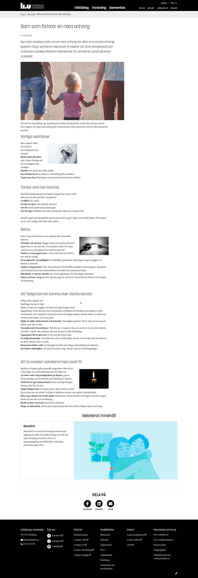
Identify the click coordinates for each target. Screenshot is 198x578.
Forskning (99, 7)
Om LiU (142, 8)
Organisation (106, 545)
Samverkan (117, 7)
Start (23, 14)
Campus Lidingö (81, 555)
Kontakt (173, 8)
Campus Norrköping (83, 550)
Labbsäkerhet (106, 555)
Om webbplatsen (161, 534)
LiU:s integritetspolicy (163, 540)
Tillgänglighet (160, 550)
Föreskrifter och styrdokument (107, 567)
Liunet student (133, 540)
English (164, 3)
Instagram (54, 541)
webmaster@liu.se (162, 558)
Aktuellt (150, 8)
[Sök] (173, 3)
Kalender (104, 540)
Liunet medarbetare (135, 535)
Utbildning (81, 7)
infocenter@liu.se (31, 540)
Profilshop (105, 560)
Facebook (54, 536)
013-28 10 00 (29, 544)
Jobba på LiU (162, 8)
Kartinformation (81, 535)
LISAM (130, 545)
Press (102, 550)
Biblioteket (105, 535)
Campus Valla (80, 540)
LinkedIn (53, 546)
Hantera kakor (160, 545)
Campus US (79, 545)
